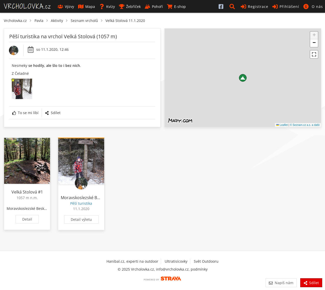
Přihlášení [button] (285, 6)
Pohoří (154, 6)
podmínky (199, 269)
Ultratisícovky (176, 261)
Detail (27, 219)
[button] (233, 6)
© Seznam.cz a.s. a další (305, 124)
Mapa (86, 6)
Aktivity (57, 20)
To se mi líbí (25, 112)
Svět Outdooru (206, 261)
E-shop (176, 6)
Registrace (254, 6)
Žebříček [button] (130, 6)
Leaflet (282, 124)
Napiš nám (281, 282)
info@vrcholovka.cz (172, 269)
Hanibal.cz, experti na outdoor (132, 261)
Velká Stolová (24, 192)
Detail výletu (81, 219)
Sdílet (52, 112)
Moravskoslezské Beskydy (28, 208)
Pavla (38, 20)
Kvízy (107, 6)
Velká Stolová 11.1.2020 (125, 20)
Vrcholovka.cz (15, 20)
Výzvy (66, 6)
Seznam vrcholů (84, 20)
